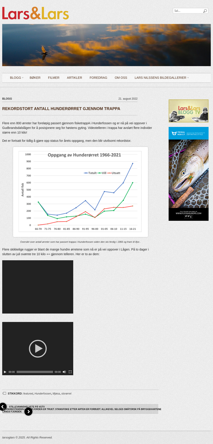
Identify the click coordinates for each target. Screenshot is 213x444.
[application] (37, 287)
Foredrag (98, 77)
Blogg (15, 78)
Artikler (74, 77)
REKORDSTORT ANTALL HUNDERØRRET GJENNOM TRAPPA (61, 109)
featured (28, 393)
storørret (66, 393)
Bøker (35, 77)
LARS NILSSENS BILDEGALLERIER (160, 78)
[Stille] (64, 372)
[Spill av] (5, 372)
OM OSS (121, 77)
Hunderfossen (43, 393)
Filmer (53, 77)
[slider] (35, 372)
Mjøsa (56, 393)
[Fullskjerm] (70, 372)
